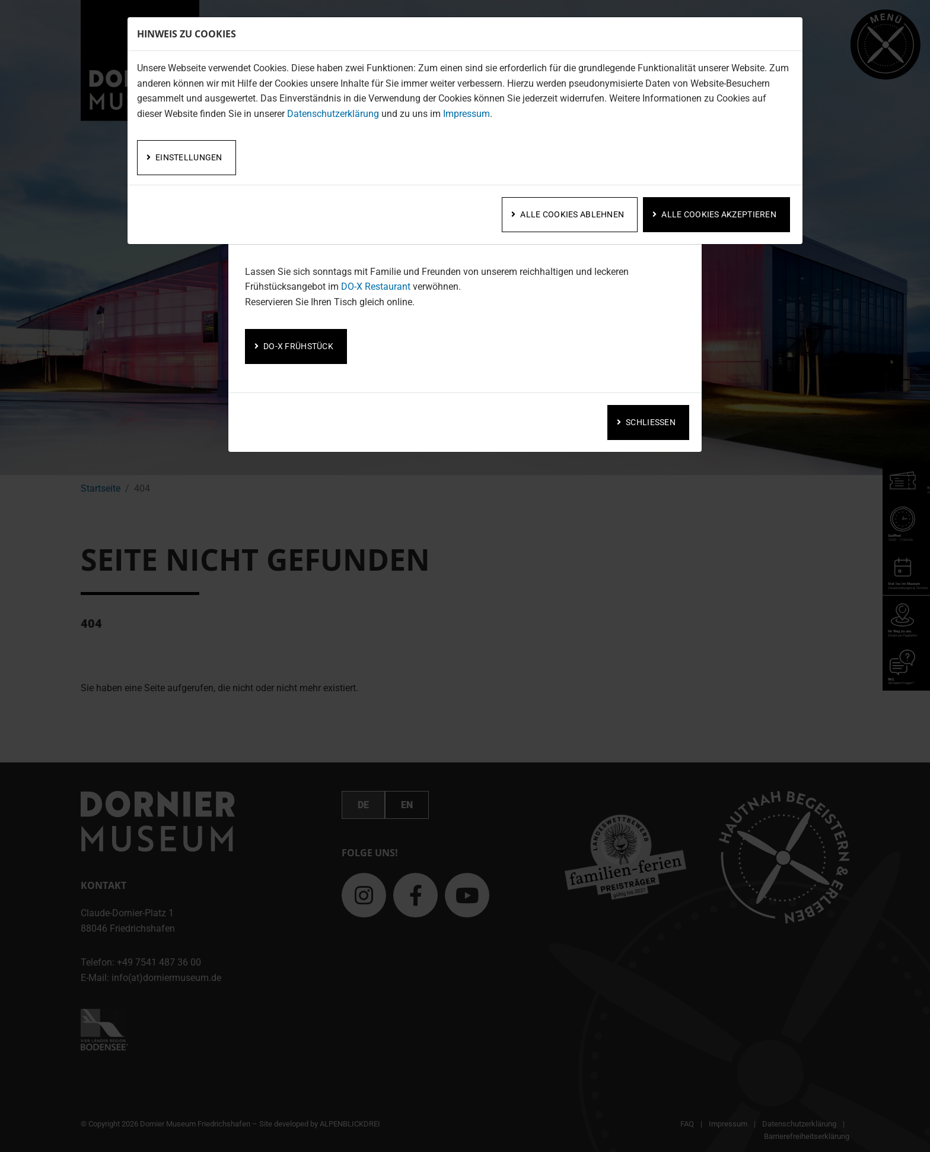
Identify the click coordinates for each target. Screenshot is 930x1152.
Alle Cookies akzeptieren (718, 214)
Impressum (466, 113)
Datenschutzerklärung (333, 113)
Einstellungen (188, 157)
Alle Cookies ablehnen (572, 214)
